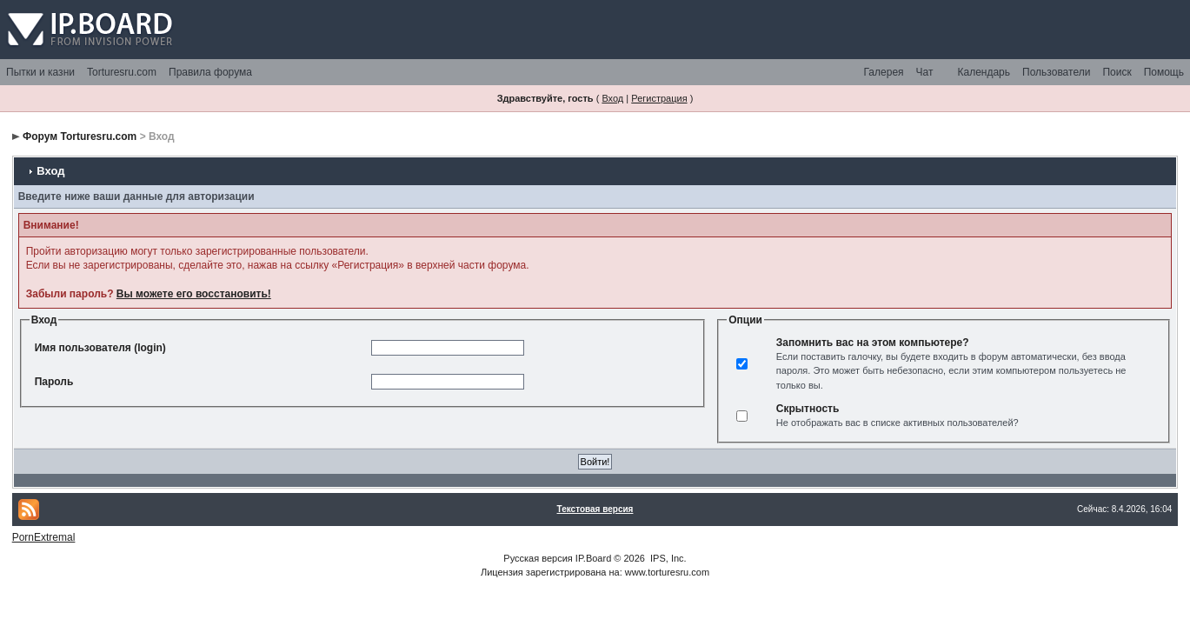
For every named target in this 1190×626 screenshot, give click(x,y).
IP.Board (593, 558)
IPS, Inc (667, 558)
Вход (612, 98)
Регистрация (659, 98)
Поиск (1116, 72)
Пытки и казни (40, 72)
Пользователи (1056, 72)
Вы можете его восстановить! (193, 294)
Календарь (983, 72)
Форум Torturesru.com (79, 136)
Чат (925, 72)
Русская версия (537, 558)
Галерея (884, 72)
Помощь (1164, 72)
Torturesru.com (121, 72)
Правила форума (210, 72)
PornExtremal (44, 537)
